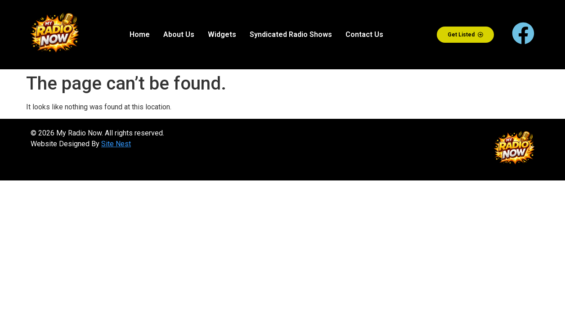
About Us (178, 34)
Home (140, 34)
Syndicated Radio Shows (291, 34)
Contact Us (364, 34)
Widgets (222, 34)
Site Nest (116, 144)
